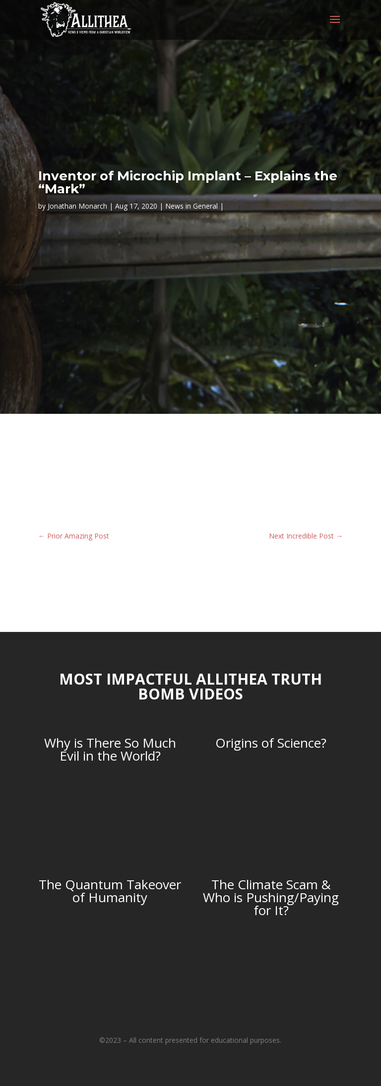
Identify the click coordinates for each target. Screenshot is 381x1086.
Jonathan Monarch (77, 206)
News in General (191, 206)
